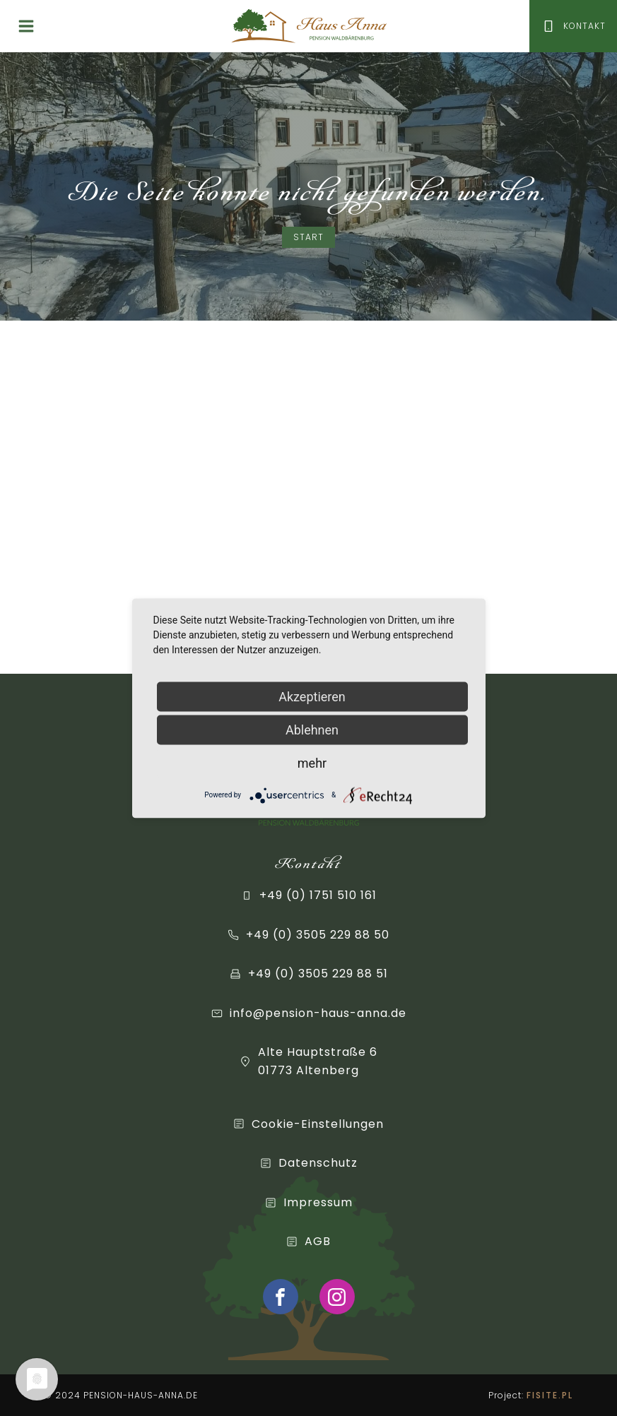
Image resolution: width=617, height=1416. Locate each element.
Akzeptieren (312, 696)
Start (308, 237)
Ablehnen (312, 729)
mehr (312, 762)
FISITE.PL (550, 1395)
